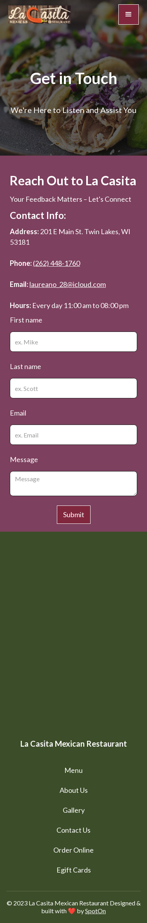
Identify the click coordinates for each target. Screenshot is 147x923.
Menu (73, 770)
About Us (74, 790)
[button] (128, 14)
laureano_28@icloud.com (67, 284)
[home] (39, 14)
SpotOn (95, 910)
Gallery (74, 810)
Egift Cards (73, 870)
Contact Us (73, 830)
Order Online (73, 850)
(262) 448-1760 (56, 263)
